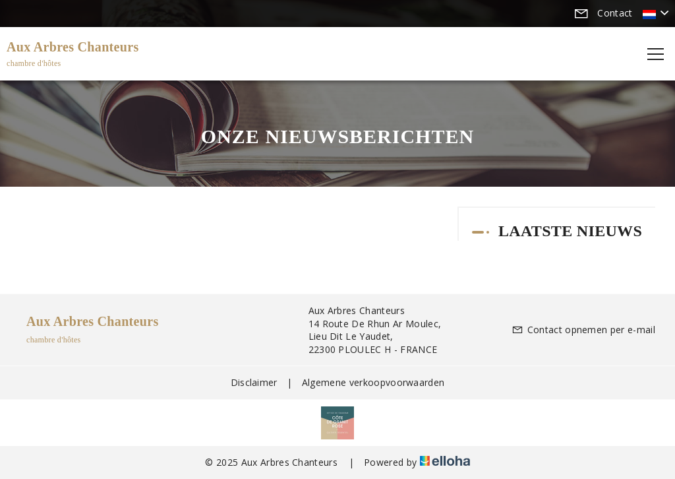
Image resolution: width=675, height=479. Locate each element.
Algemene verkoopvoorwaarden (373, 382)
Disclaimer (254, 382)
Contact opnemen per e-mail (583, 329)
